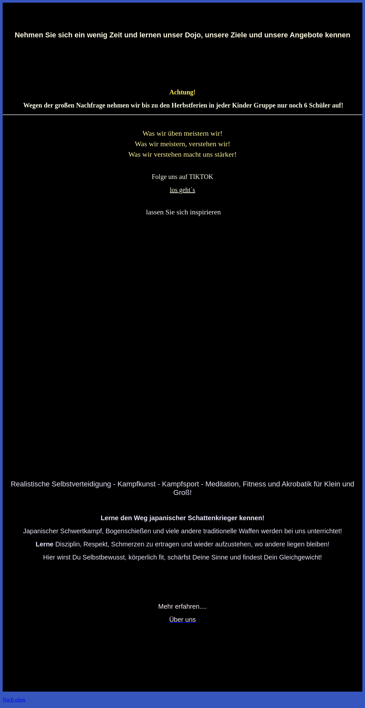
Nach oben (14, 699)
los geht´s (182, 189)
